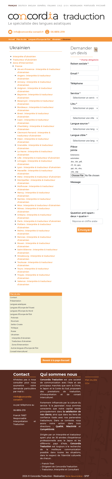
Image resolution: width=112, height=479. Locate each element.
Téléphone (76, 83)
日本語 (59, 6)
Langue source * (79, 123)
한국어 (66, 6)
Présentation (15, 301)
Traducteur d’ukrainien (25, 60)
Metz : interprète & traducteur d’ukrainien (39, 177)
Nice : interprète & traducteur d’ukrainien (38, 205)
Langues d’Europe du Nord (21, 311)
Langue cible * (78, 135)
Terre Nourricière (73, 476)
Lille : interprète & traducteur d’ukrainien (38, 158)
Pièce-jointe (74, 148)
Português (89, 6)
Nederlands (76, 6)
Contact (13, 297)
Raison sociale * (79, 63)
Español (41, 6)
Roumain (15, 321)
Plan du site (21, 39)
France (18, 66)
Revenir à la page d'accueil (56, 360)
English (32, 6)
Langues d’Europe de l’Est (39, 39)
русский (100, 6)
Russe (13, 331)
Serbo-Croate (16, 324)
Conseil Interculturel (18, 351)
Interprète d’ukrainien (24, 56)
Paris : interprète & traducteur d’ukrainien (39, 221)
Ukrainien (56, 39)
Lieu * (73, 103)
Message (72, 182)
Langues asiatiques (18, 304)
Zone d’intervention (23, 63)
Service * (75, 93)
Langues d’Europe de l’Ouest (22, 308)
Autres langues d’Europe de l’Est (24, 348)
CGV (87, 383)
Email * (74, 73)
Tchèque (14, 328)
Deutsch (22, 6)
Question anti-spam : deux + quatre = (82, 215)
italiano (51, 6)
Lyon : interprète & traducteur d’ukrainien (39, 167)
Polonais (14, 318)
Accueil (11, 39)
